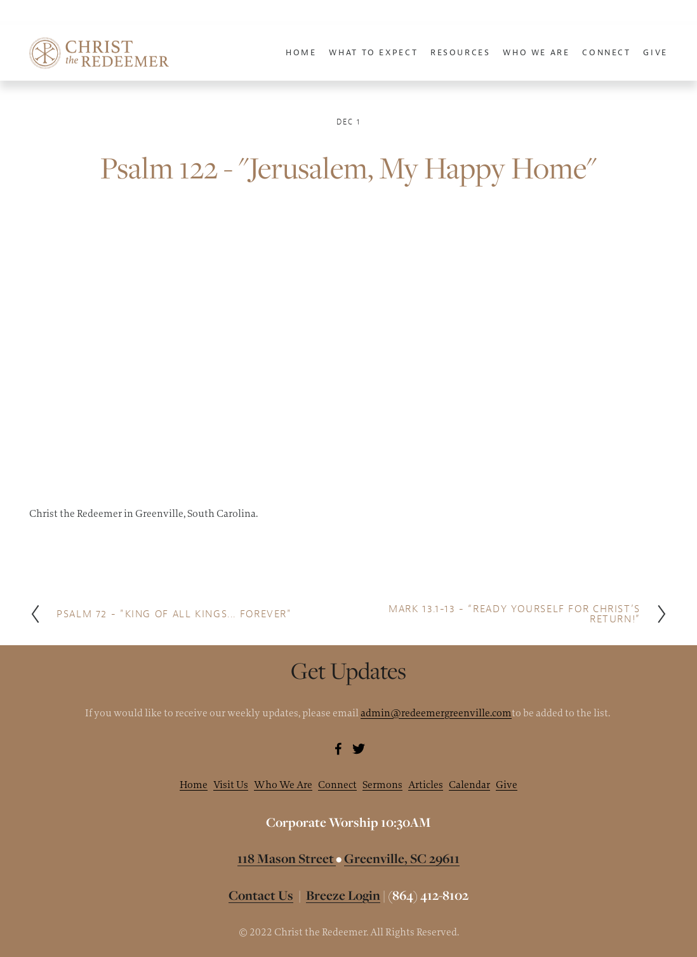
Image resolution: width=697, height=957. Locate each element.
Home (301, 52)
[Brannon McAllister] (338, 748)
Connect (337, 784)
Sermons (382, 784)
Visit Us (230, 784)
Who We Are (283, 784)
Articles (425, 784)
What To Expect (373, 52)
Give (655, 52)
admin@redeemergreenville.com (436, 712)
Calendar (469, 784)
